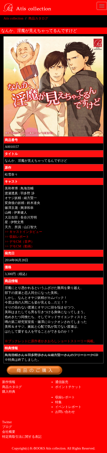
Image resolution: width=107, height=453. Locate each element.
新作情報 (8, 382)
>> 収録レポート (17, 236)
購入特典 (8, 391)
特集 (58, 402)
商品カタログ (38, 18)
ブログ (7, 427)
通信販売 (61, 382)
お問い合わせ (65, 412)
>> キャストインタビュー (23, 232)
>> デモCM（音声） (19, 241)
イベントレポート (68, 407)
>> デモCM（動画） (19, 246)
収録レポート (65, 397)
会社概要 (8, 432)
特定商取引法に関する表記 (22, 436)
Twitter (7, 422)
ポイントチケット (68, 387)
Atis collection (13, 18)
